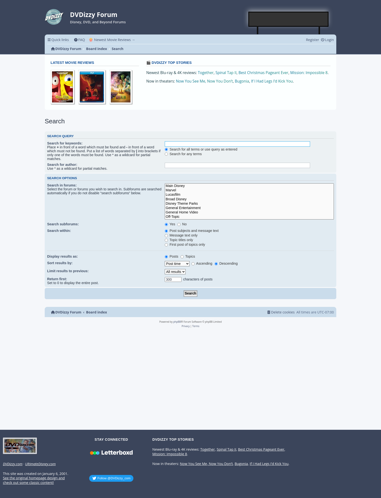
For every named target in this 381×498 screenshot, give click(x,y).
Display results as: (62, 256)
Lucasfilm (249, 195)
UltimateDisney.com (40, 464)
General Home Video (249, 212)
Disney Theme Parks (249, 204)
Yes (170, 224)
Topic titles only (179, 240)
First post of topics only (185, 244)
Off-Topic (249, 217)
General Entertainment (249, 208)
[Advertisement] (289, 19)
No (182, 224)
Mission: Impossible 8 (309, 72)
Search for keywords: (64, 143)
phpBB (177, 321)
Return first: (57, 279)
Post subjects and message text (192, 231)
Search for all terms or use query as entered (201, 149)
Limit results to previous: (68, 271)
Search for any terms (183, 154)
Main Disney (249, 186)
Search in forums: (62, 185)
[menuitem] (79, 39)
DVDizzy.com (12, 464)
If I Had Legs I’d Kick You (272, 81)
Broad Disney (249, 199)
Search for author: (62, 165)
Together (206, 72)
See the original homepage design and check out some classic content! (34, 480)
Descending (226, 263)
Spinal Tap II (226, 72)
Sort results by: (60, 263)
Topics (188, 256)
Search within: (59, 231)
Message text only (181, 235)
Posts (171, 256)
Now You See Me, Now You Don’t (204, 81)
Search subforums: (63, 224)
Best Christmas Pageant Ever (263, 72)
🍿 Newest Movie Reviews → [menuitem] (112, 39)
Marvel (249, 190)
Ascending (201, 263)
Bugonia (242, 81)
